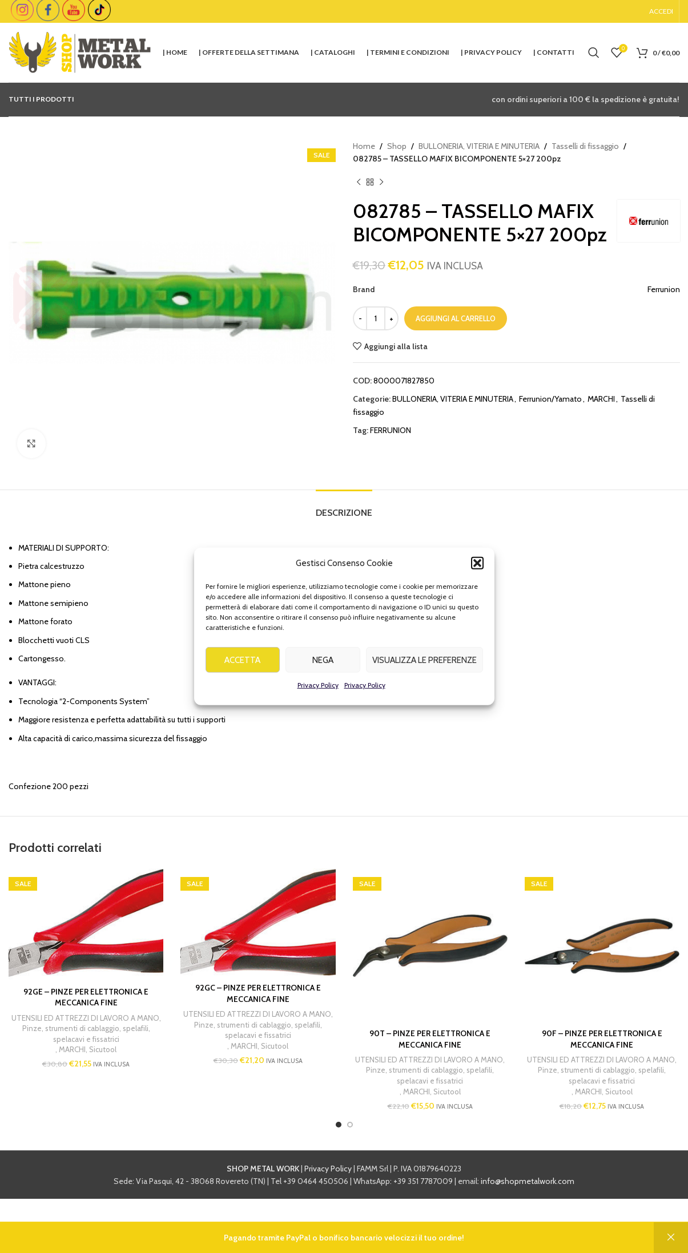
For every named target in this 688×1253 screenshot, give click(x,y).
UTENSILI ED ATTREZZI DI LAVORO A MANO (85, 1017)
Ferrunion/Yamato (550, 399)
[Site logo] (80, 51)
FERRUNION (390, 430)
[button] (477, 580)
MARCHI (601, 399)
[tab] (344, 507)
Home (364, 146)
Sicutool (102, 1049)
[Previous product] (358, 182)
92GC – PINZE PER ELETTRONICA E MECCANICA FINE (258, 993)
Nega (322, 677)
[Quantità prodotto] (375, 318)
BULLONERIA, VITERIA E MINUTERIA (479, 146)
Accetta (242, 677)
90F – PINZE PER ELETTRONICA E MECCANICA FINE (602, 1039)
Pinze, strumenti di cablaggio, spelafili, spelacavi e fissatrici (86, 1034)
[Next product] (381, 182)
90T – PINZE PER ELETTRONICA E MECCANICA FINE (429, 1039)
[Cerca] (593, 52)
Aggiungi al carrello (456, 318)
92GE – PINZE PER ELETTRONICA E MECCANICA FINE (85, 997)
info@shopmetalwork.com (527, 1181)
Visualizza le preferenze (424, 677)
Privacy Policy (318, 702)
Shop (397, 146)
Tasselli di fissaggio (585, 146)
